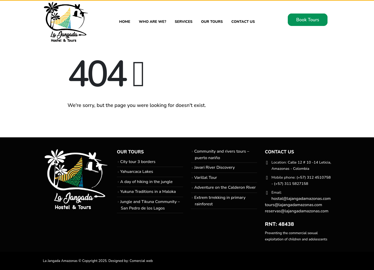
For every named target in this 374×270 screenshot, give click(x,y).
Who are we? (152, 21)
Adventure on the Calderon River (225, 187)
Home (124, 21)
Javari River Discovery (214, 167)
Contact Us (243, 21)
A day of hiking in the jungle (146, 182)
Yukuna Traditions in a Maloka (148, 191)
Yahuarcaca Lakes (136, 171)
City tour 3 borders (138, 162)
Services (183, 21)
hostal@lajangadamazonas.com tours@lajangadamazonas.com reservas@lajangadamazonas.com (298, 205)
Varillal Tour (205, 177)
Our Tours (212, 21)
